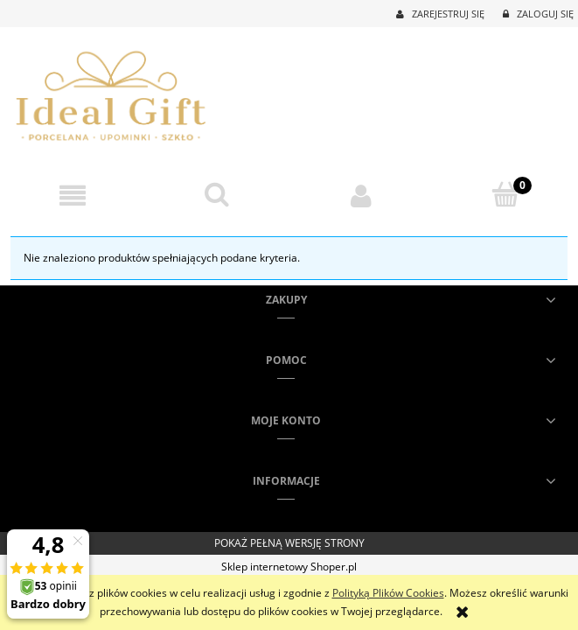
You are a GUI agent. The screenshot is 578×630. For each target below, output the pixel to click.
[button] (72, 195)
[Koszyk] (506, 195)
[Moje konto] (361, 195)
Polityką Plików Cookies (388, 592)
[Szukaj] (216, 195)
